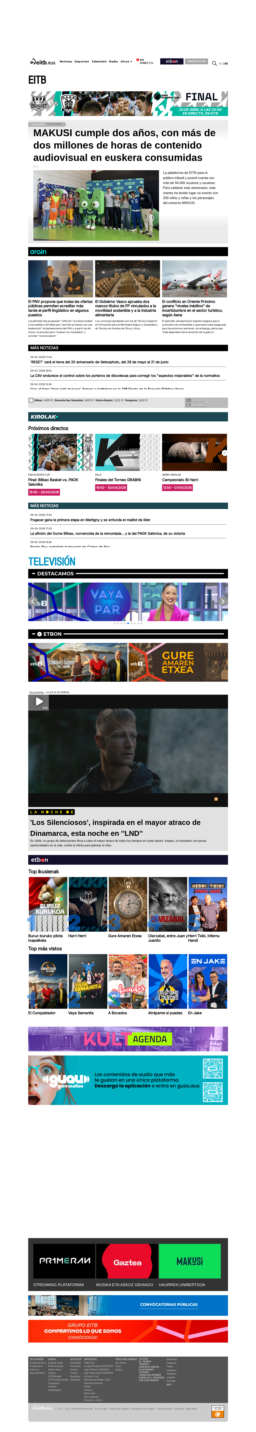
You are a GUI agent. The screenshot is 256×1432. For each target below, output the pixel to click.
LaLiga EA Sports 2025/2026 (98, 1366)
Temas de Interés (150, 1375)
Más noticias (44, 347)
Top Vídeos (120, 1363)
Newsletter (172, 1359)
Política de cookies (119, 1408)
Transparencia (164, 1408)
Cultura (74, 1373)
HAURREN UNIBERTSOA (182, 1285)
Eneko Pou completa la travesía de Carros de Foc (70, 547)
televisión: (37, 1359)
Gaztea (52, 1373)
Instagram (172, 1370)
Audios (118, 1369)
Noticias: (76, 1359)
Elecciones (146, 1369)
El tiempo (145, 1361)
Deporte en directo (93, 1400)
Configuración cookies (143, 1408)
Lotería (144, 1372)
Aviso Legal (101, 1408)
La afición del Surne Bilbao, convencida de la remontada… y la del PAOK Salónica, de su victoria (107, 533)
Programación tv (38, 1363)
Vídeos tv (34, 1369)
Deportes (82, 61)
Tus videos (195, 405)
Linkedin (171, 1377)
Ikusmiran (75, 1376)
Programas (54, 1383)
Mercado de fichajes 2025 (97, 1379)
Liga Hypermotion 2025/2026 (98, 1373)
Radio (113, 61)
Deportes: (90, 1359)
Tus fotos (195, 400)
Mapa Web (191, 1408)
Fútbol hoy (89, 1363)
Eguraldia (75, 1379)
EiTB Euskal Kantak (58, 1379)
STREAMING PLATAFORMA (58, 1285)
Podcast (52, 1386)
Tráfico (144, 1364)
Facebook (172, 1363)
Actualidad (75, 1363)
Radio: (52, 1359)
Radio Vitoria (54, 1369)
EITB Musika (54, 1376)
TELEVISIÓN (51, 562)
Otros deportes (91, 1397)
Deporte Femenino (93, 1383)
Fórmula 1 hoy (91, 1376)
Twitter (170, 1366)
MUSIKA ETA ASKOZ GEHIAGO (124, 1285)
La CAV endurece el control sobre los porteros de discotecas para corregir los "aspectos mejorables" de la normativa (125, 376)
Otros (124, 61)
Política (74, 1369)
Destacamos (55, 574)
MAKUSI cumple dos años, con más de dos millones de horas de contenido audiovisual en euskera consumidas (124, 145)
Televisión (99, 61)
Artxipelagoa (54, 1390)
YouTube (171, 1381)
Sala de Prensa (149, 1380)
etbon (52, 634)
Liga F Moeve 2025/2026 (96, 1369)
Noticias (66, 61)
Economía (75, 1366)
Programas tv (36, 1366)
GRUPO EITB (196, 61)
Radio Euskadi (55, 1366)
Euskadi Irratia (55, 1363)
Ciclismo (88, 1390)
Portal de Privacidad (82, 1408)
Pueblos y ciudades (152, 1377)
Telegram (171, 1373)
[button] (225, 453)
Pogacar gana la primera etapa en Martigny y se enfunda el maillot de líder (90, 520)
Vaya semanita (37, 1373)
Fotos (118, 1366)
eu (221, 63)
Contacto (179, 1408)
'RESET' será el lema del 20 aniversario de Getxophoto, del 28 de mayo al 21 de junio (99, 362)
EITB (37, 80)
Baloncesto (89, 1393)
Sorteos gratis (149, 1367)
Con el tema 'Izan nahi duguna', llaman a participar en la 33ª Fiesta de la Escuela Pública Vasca (107, 389)
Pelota (87, 1386)
